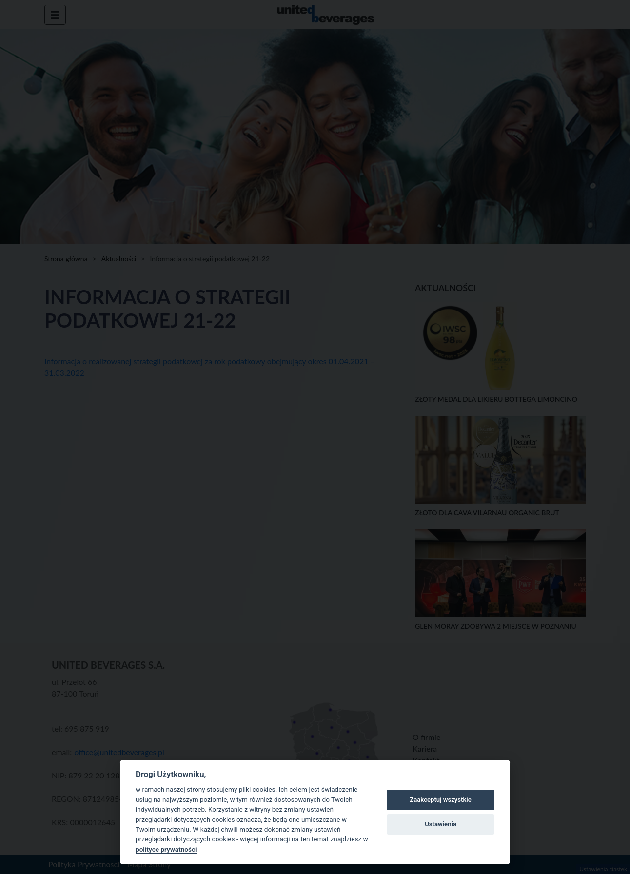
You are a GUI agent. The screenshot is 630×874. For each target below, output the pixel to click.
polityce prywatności (166, 849)
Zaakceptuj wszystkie (440, 799)
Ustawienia (440, 824)
